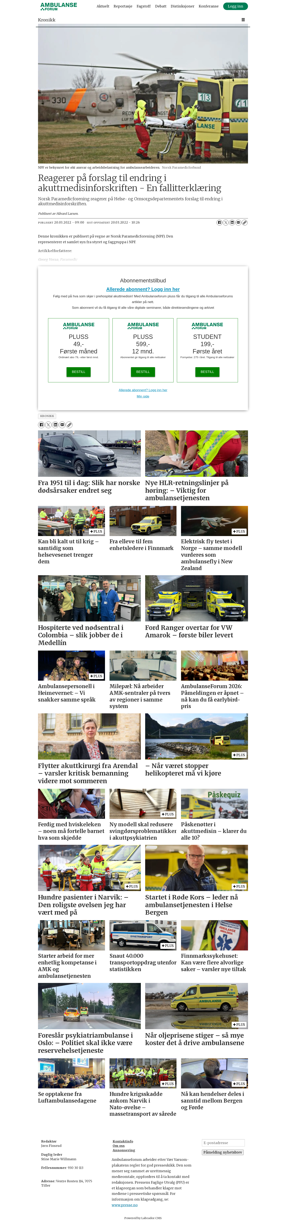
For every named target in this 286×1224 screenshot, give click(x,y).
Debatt (160, 6)
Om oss (119, 1146)
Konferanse (209, 6)
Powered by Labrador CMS (143, 1218)
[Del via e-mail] (238, 223)
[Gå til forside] (58, 6)
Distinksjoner (182, 6)
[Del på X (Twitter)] (226, 223)
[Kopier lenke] (245, 223)
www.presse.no (125, 1205)
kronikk (47, 416)
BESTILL (78, 372)
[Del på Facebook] (219, 223)
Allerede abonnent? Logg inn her (143, 289)
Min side (143, 396)
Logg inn (235, 6)
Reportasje (123, 6)
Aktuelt (103, 6)
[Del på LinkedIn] (232, 223)
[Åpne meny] (243, 20)
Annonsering (124, 1150)
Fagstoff (144, 6)
